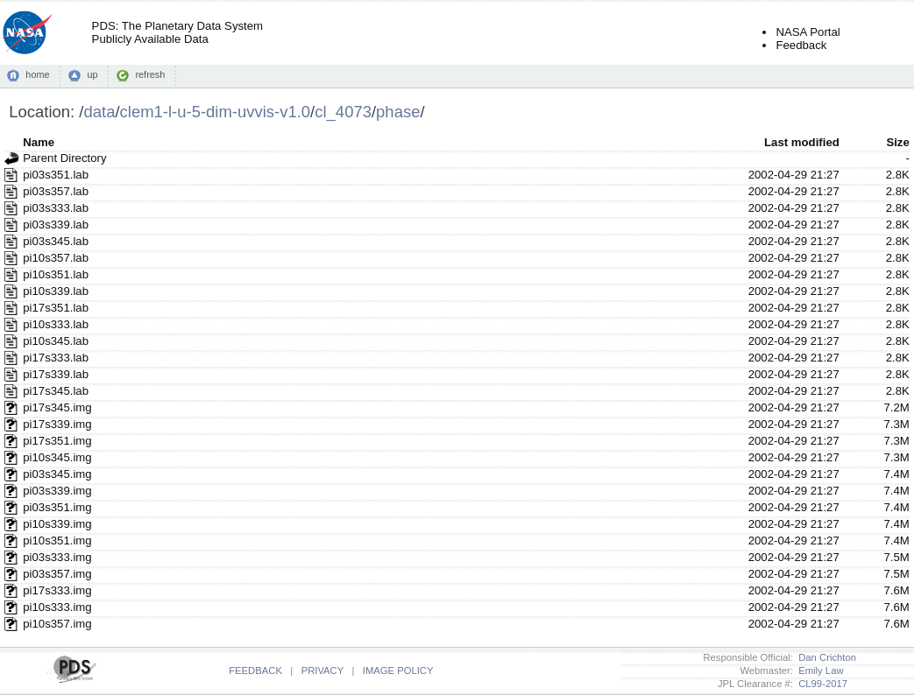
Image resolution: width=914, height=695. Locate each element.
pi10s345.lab (56, 341)
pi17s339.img (57, 424)
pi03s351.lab (56, 174)
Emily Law (818, 670)
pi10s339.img (57, 523)
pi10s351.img (57, 540)
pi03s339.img (57, 490)
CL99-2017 (820, 683)
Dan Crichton (824, 657)
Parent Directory (64, 158)
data (99, 111)
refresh (150, 74)
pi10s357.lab (56, 257)
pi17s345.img (57, 407)
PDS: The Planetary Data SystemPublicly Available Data (177, 32)
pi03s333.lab (56, 207)
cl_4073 (343, 111)
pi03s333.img (57, 557)
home (37, 74)
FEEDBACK (255, 670)
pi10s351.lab (56, 274)
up (92, 74)
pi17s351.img (57, 440)
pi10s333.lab (56, 324)
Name (38, 142)
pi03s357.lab (56, 191)
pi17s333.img (57, 590)
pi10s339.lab (56, 291)
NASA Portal (808, 32)
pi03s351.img (57, 507)
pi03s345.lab (56, 241)
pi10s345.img (57, 457)
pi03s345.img (57, 474)
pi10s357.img (57, 623)
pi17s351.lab (56, 307)
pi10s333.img (57, 607)
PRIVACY (322, 670)
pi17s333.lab (56, 357)
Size (897, 142)
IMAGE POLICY (398, 670)
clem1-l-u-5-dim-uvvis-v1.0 (215, 111)
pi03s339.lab (56, 224)
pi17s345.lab (56, 390)
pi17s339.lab (56, 374)
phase (398, 111)
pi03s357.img (57, 573)
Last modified (802, 142)
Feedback (801, 45)
